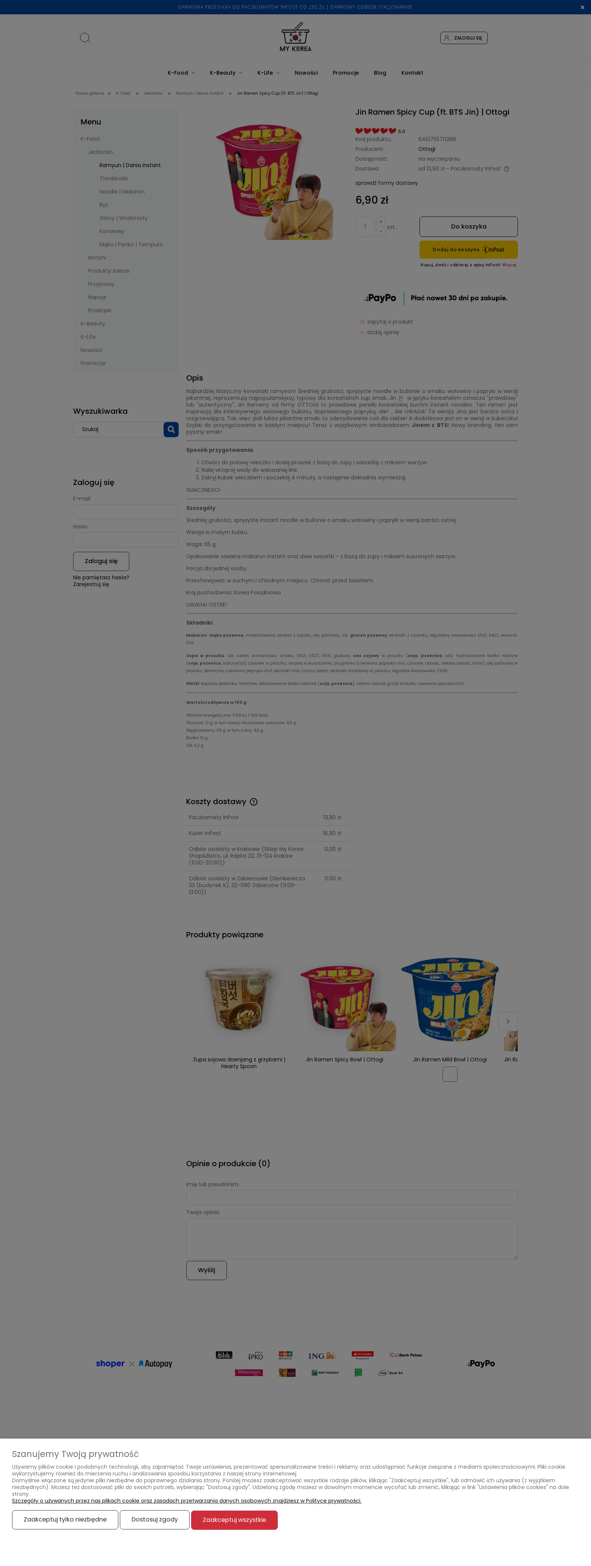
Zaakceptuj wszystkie (234, 1519)
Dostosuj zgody (155, 1519)
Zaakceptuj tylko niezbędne (65, 1519)
